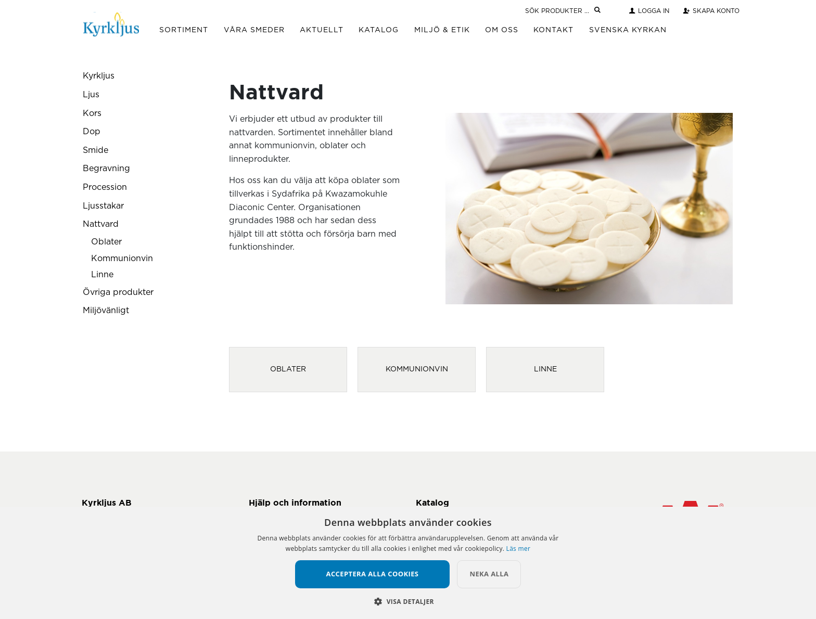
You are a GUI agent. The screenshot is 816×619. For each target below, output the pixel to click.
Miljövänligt (106, 310)
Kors (92, 113)
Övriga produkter (118, 292)
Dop (91, 131)
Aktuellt (321, 30)
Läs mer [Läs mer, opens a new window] (518, 548)
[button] (408, 601)
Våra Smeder (254, 30)
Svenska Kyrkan (628, 30)
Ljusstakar (103, 206)
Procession (105, 187)
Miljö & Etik (442, 30)
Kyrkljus (98, 76)
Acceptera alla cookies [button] (372, 573)
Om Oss (501, 30)
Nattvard (101, 224)
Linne (102, 274)
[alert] (408, 563)
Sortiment (183, 30)
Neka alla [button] (488, 573)
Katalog (379, 30)
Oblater (106, 242)
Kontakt (553, 30)
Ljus (91, 95)
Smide (95, 150)
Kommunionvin (122, 258)
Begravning (106, 168)
